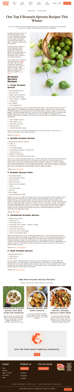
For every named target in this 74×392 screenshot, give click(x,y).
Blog (3, 368)
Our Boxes (5, 375)
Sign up (37, 354)
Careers (4, 370)
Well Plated (18, 169)
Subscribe (67, 3)
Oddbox (22, 61)
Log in (59, 3)
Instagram (24, 375)
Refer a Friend (7, 373)
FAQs (3, 377)
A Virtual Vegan (20, 247)
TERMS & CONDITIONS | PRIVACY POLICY (24, 384)
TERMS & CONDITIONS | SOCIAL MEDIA (49, 384)
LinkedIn (23, 378)
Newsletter (24, 368)
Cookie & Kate (19, 269)
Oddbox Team (31, 10)
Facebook (23, 373)
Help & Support (43, 368)
